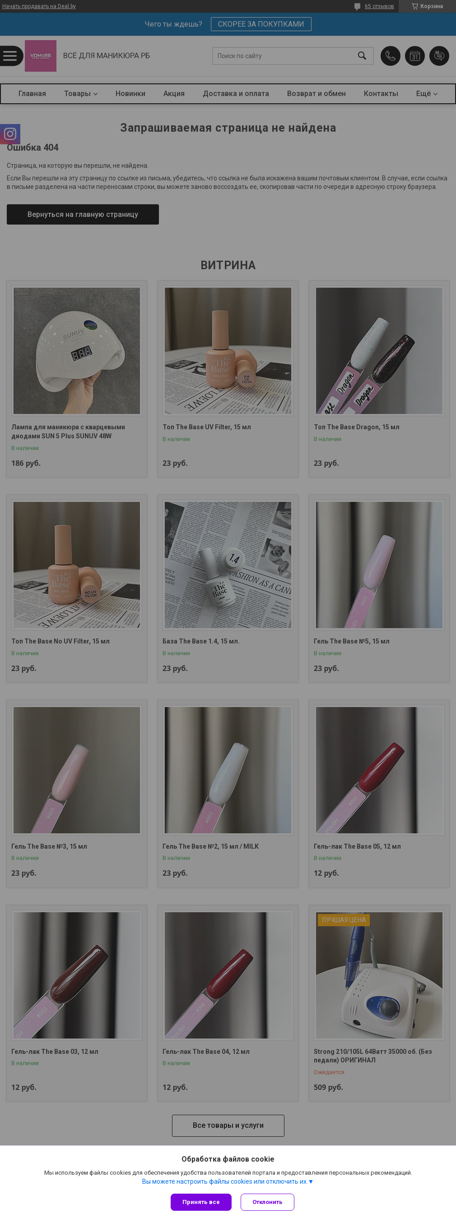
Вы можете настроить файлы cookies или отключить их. (225, 1181)
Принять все (201, 1202)
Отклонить (267, 1202)
